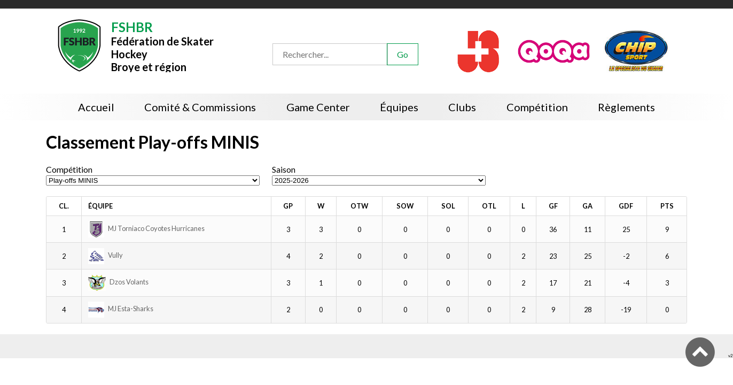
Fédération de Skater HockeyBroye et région (162, 45)
